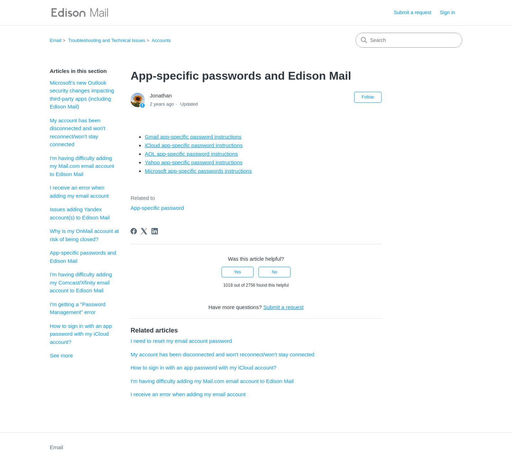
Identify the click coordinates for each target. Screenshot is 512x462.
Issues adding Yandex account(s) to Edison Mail (80, 213)
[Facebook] (133, 231)
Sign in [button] (447, 12)
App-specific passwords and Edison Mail (83, 257)
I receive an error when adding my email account (79, 192)
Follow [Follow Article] (368, 97)
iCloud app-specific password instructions (193, 145)
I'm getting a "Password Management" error (78, 308)
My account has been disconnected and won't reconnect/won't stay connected (77, 132)
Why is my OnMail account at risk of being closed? (84, 235)
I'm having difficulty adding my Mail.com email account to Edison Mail (82, 166)
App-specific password (157, 208)
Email (56, 40)
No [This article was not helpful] (274, 272)
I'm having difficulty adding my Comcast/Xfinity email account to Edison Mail (81, 282)
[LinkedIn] (154, 231)
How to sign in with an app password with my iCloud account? (81, 334)
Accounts (161, 40)
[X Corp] (144, 231)
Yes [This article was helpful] (237, 272)
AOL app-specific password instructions (191, 154)
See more (61, 355)
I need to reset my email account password (181, 341)
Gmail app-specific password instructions (193, 137)
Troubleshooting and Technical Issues (106, 40)
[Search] (409, 40)
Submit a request (412, 12)
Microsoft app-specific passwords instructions (198, 171)
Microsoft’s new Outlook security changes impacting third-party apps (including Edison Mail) (82, 95)
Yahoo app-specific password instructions (193, 162)
